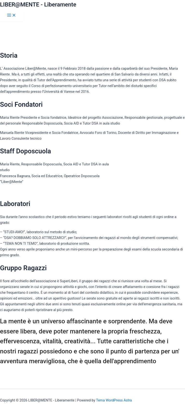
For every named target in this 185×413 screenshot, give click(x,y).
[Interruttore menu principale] (11, 15)
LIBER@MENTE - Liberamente (38, 4)
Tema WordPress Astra (114, 400)
